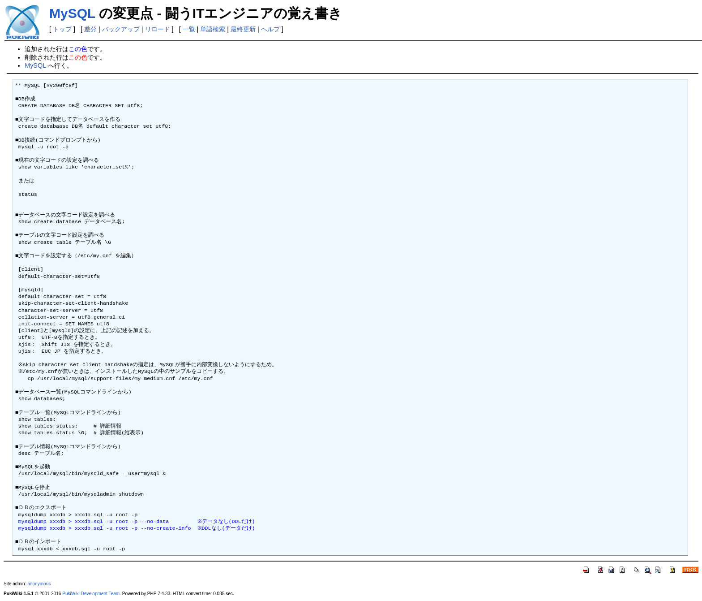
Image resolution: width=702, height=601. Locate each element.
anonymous (39, 583)
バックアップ (121, 29)
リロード (157, 29)
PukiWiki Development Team (91, 593)
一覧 (189, 29)
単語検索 (212, 29)
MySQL (72, 13)
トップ (62, 29)
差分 (90, 29)
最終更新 (243, 29)
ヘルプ (270, 29)
